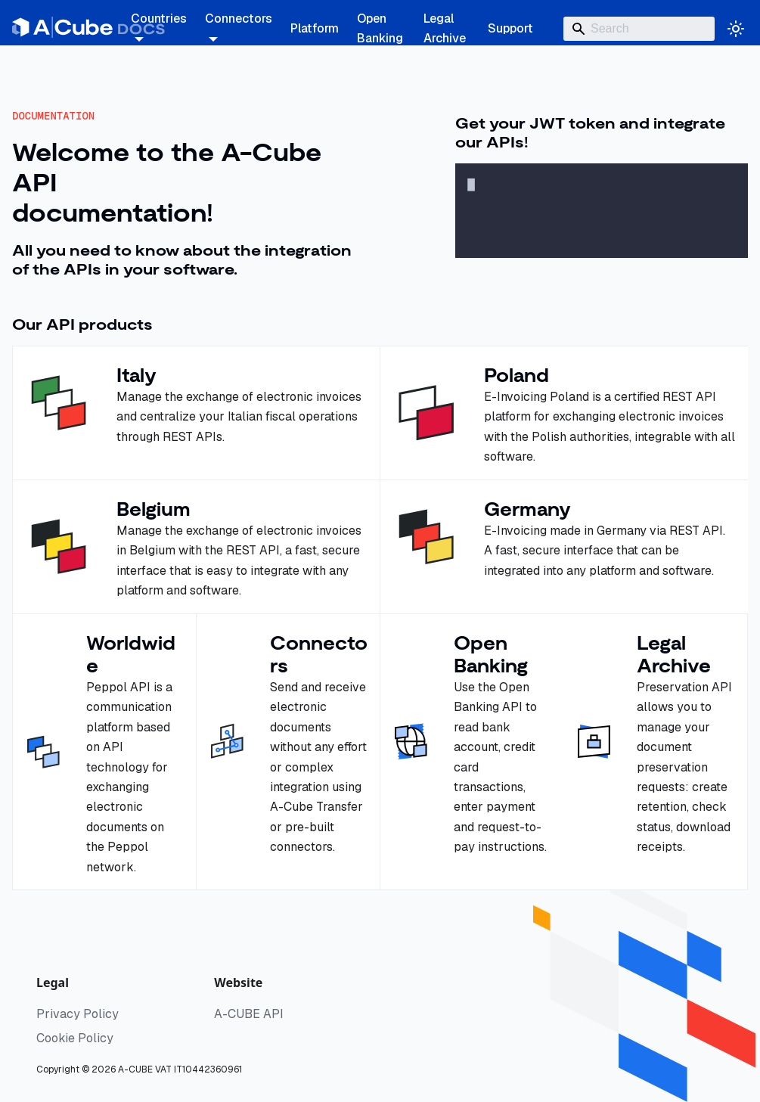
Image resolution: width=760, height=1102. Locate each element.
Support (510, 28)
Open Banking (380, 28)
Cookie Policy (74, 1038)
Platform (314, 28)
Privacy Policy (77, 1014)
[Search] (639, 29)
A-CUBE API (249, 1014)
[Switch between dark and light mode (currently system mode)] (736, 29)
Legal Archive (444, 28)
